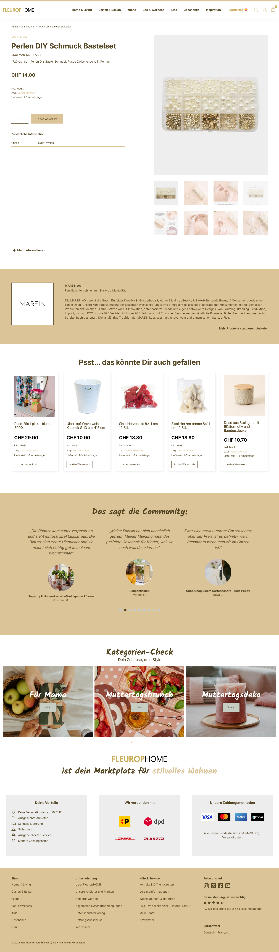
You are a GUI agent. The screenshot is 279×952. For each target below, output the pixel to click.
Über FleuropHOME (88, 884)
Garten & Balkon (22, 891)
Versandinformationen (154, 891)
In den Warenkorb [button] (27, 463)
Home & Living (21, 884)
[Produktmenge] (19, 119)
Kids (14, 912)
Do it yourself (27, 26)
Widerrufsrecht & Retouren (157, 898)
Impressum (82, 926)
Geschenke (18, 919)
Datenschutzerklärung (90, 912)
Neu (14, 926)
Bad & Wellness (21, 905)
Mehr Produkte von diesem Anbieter (243, 327)
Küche (15, 898)
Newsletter (147, 919)
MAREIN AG (19, 37)
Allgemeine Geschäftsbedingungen (98, 905)
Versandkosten (26, 92)
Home (14, 26)
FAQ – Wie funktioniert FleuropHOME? (165, 905)
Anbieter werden (86, 898)
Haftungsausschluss (88, 919)
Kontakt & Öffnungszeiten (157, 884)
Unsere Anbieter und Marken (94, 891)
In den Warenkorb (47, 118)
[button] (120, 609)
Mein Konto (147, 912)
